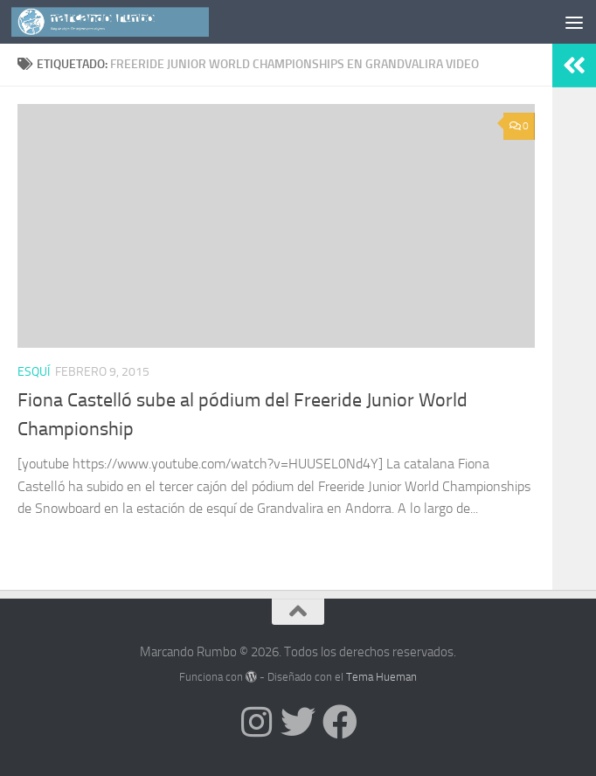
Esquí (33, 371)
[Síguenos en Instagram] (256, 721)
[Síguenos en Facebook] (339, 721)
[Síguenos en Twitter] (298, 721)
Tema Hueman (381, 676)
